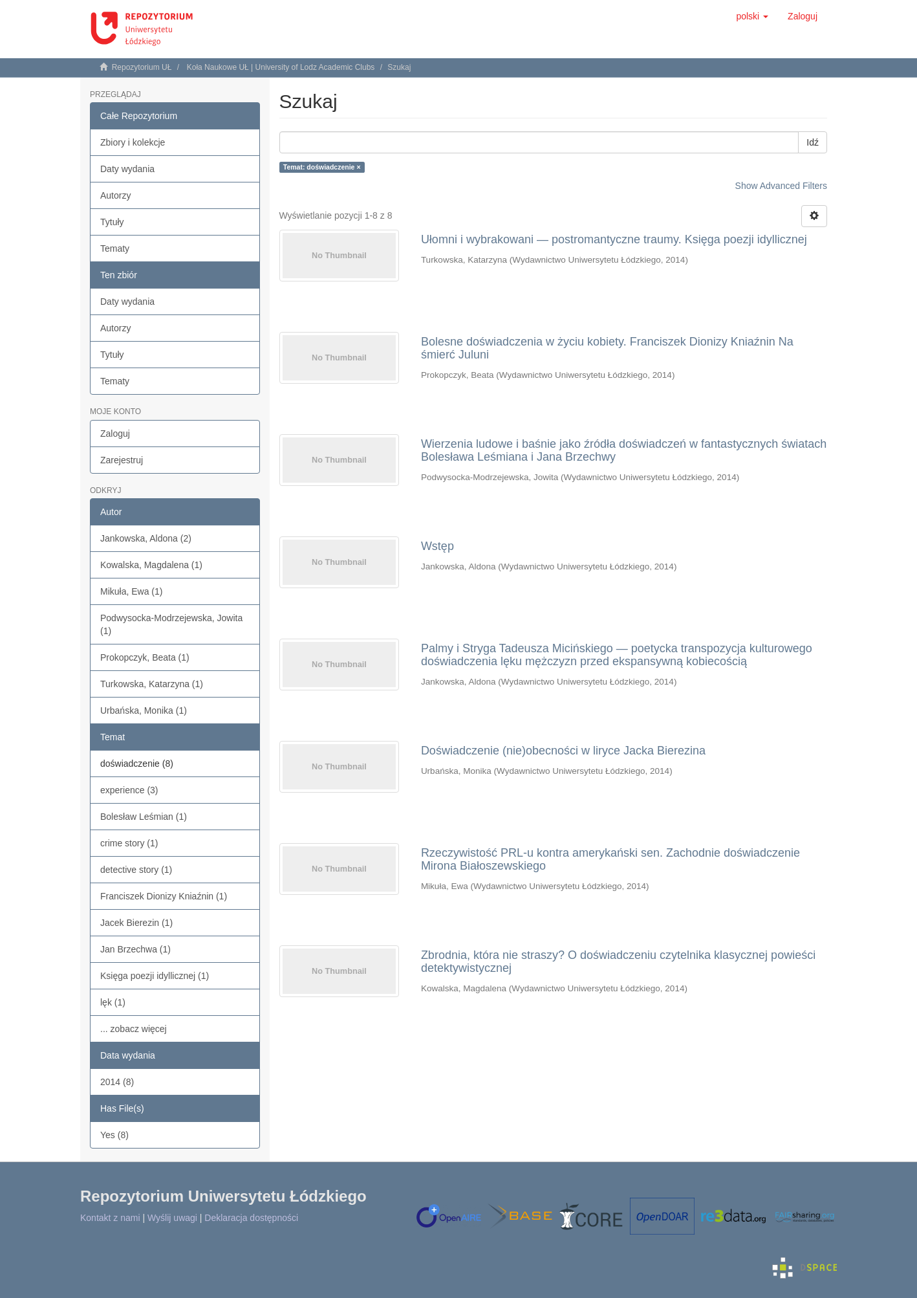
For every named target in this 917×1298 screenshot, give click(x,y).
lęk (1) (112, 1002)
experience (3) (129, 790)
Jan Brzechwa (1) (135, 949)
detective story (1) (136, 869)
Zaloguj (115, 433)
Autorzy (115, 195)
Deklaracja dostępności (251, 1218)
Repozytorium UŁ (142, 67)
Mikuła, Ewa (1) (131, 591)
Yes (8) (114, 1135)
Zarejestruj (121, 460)
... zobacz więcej (133, 1029)
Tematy (114, 248)
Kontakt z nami (110, 1218)
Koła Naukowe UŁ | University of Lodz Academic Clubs (281, 67)
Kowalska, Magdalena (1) (151, 565)
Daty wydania (127, 169)
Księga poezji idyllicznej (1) (154, 976)
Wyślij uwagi (172, 1218)
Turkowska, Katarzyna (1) (151, 684)
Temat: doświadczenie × (322, 167)
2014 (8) (117, 1082)
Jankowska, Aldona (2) (145, 538)
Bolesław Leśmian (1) (143, 816)
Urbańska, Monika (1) (143, 710)
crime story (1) (129, 843)
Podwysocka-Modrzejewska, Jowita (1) (171, 624)
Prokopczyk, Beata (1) (144, 657)
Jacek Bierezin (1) (136, 923)
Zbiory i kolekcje (132, 142)
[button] (752, 16)
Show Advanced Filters (781, 186)
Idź (812, 142)
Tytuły (112, 222)
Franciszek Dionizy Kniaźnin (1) (163, 896)
